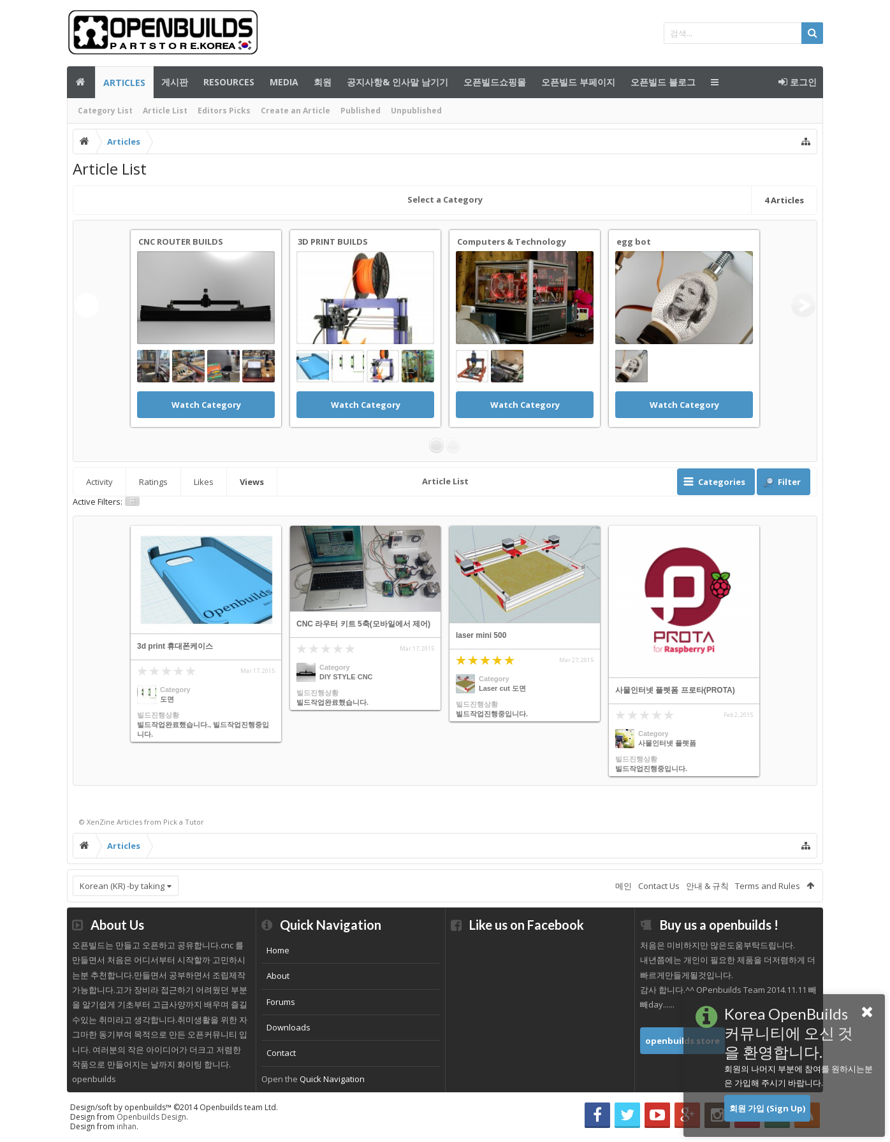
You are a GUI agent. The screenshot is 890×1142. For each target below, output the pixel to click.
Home (277, 950)
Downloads (288, 1027)
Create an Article (295, 110)
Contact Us (659, 886)
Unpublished (416, 110)
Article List (165, 110)
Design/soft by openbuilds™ (174, 1107)
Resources (228, 82)
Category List (105, 110)
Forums (280, 1002)
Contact (281, 1053)
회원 (323, 82)
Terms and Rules (767, 886)
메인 (81, 82)
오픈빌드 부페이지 (578, 82)
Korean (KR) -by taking (122, 886)
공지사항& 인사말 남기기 (397, 82)
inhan (126, 1126)
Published (360, 110)
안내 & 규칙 (707, 886)
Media (284, 82)
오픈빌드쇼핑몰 (494, 82)
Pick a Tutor (183, 822)
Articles (124, 82)
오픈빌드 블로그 (663, 82)
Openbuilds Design (151, 1116)
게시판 (174, 82)
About (277, 975)
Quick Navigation (332, 1079)
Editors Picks (224, 110)
